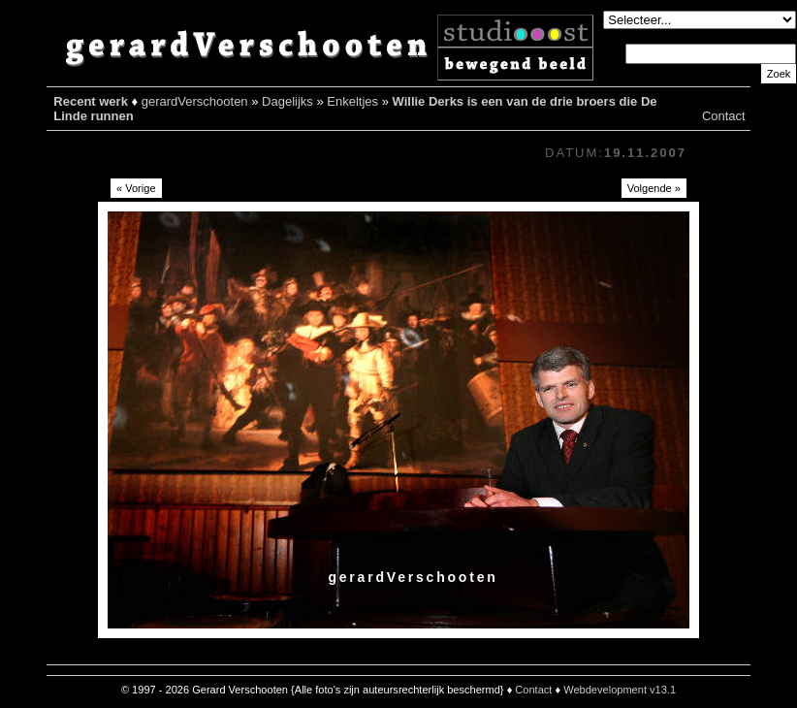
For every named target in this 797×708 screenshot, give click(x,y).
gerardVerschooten (195, 101)
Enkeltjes (352, 101)
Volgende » (654, 188)
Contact (724, 116)
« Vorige (136, 188)
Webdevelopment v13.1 (619, 689)
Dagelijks (287, 101)
